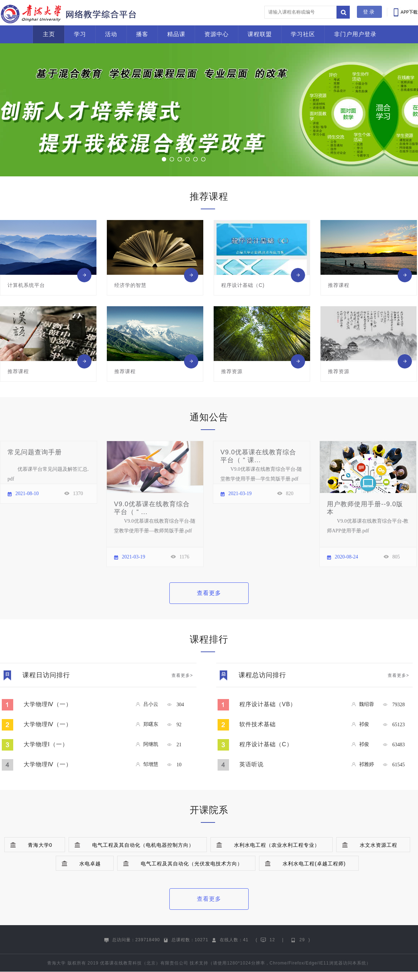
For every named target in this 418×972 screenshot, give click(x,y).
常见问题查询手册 (35, 452)
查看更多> (182, 675)
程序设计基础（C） (266, 744)
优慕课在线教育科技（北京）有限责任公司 (144, 963)
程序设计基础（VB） (267, 704)
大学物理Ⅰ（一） (46, 744)
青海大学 (56, 963)
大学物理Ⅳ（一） (48, 704)
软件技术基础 (257, 724)
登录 (369, 12)
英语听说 (251, 764)
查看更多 (209, 593)
